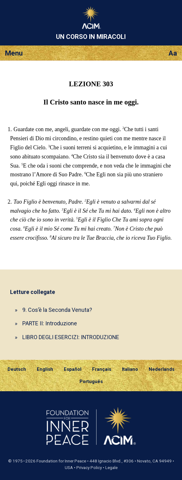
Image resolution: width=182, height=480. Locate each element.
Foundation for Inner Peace (61, 461)
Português (91, 381)
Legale (111, 467)
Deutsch (17, 369)
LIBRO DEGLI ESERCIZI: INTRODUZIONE (70, 337)
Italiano (130, 369)
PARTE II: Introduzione (49, 323)
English (45, 369)
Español (72, 369)
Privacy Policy (89, 467)
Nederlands (161, 369)
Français (101, 369)
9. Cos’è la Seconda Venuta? (57, 310)
